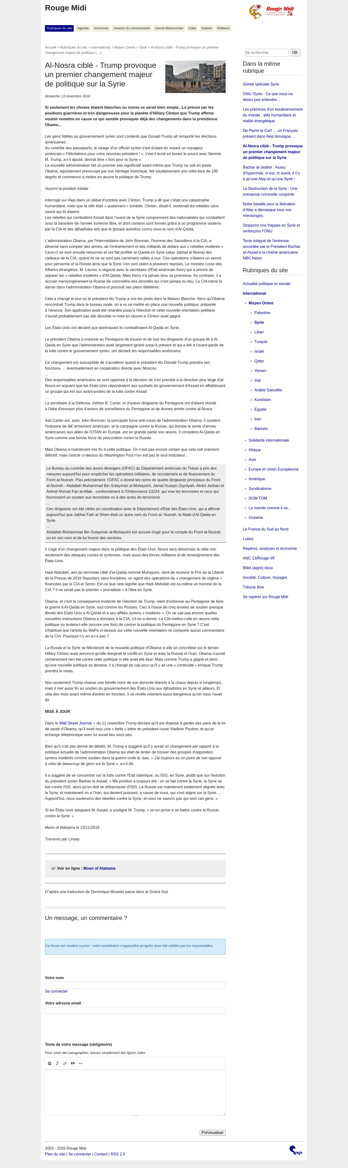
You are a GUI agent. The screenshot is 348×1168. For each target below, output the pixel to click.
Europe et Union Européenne (274, 469)
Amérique (257, 479)
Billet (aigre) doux (258, 568)
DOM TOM (258, 498)
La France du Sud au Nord (266, 529)
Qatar (259, 361)
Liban (259, 332)
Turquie (261, 342)
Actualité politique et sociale (266, 284)
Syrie (143, 47)
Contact (101, 1154)
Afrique (255, 450)
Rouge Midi (66, 7)
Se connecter (56, 991)
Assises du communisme (132, 28)
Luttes (248, 539)
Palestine (262, 313)
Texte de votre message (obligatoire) (78, 1044)
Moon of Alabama (99, 868)
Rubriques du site (59, 28)
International (100, 47)
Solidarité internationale (269, 440)
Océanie (256, 518)
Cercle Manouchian (169, 28)
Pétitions (223, 28)
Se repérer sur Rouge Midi (265, 597)
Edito (192, 28)
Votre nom (54, 978)
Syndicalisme (260, 489)
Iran (257, 419)
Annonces (101, 28)
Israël (259, 351)
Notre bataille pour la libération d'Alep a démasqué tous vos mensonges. (269, 210)
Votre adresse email (63, 1003)
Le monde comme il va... (270, 508)
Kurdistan (262, 400)
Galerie (206, 28)
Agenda (83, 28)
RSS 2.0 (118, 1154)
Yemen (260, 371)
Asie (252, 460)
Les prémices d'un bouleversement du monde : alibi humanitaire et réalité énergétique (273, 115)
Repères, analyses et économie (270, 548)
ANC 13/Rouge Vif (258, 558)
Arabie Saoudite (268, 390)
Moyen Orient (124, 47)
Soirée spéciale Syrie (261, 84)
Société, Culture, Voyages (265, 577)
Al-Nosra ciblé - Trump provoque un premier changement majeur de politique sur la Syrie (273, 152)
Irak (257, 380)
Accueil (50, 47)
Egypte (260, 409)
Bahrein (261, 429)
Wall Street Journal (75, 723)
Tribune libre (253, 587)
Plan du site (55, 1154)
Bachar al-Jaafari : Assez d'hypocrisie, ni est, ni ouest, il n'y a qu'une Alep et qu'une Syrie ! (271, 173)
